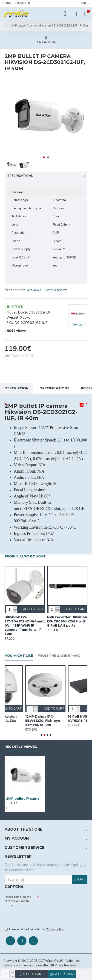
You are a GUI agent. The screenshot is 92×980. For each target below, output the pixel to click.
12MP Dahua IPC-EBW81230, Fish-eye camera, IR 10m (62, 720)
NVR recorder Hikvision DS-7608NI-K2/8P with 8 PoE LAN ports (67, 621)
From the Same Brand (59, 656)
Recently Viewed (21, 747)
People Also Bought (25, 556)
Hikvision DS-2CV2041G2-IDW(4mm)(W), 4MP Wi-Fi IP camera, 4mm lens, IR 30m (24, 625)
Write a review (56, 290)
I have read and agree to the (34, 929)
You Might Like (19, 656)
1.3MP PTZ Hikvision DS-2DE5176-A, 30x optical (20, 720)
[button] (82, 117)
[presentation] (37, 916)
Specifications (20, 176)
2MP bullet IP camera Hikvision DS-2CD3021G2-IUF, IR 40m (24, 798)
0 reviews (34, 290)
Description (17, 388)
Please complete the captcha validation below (18, 901)
